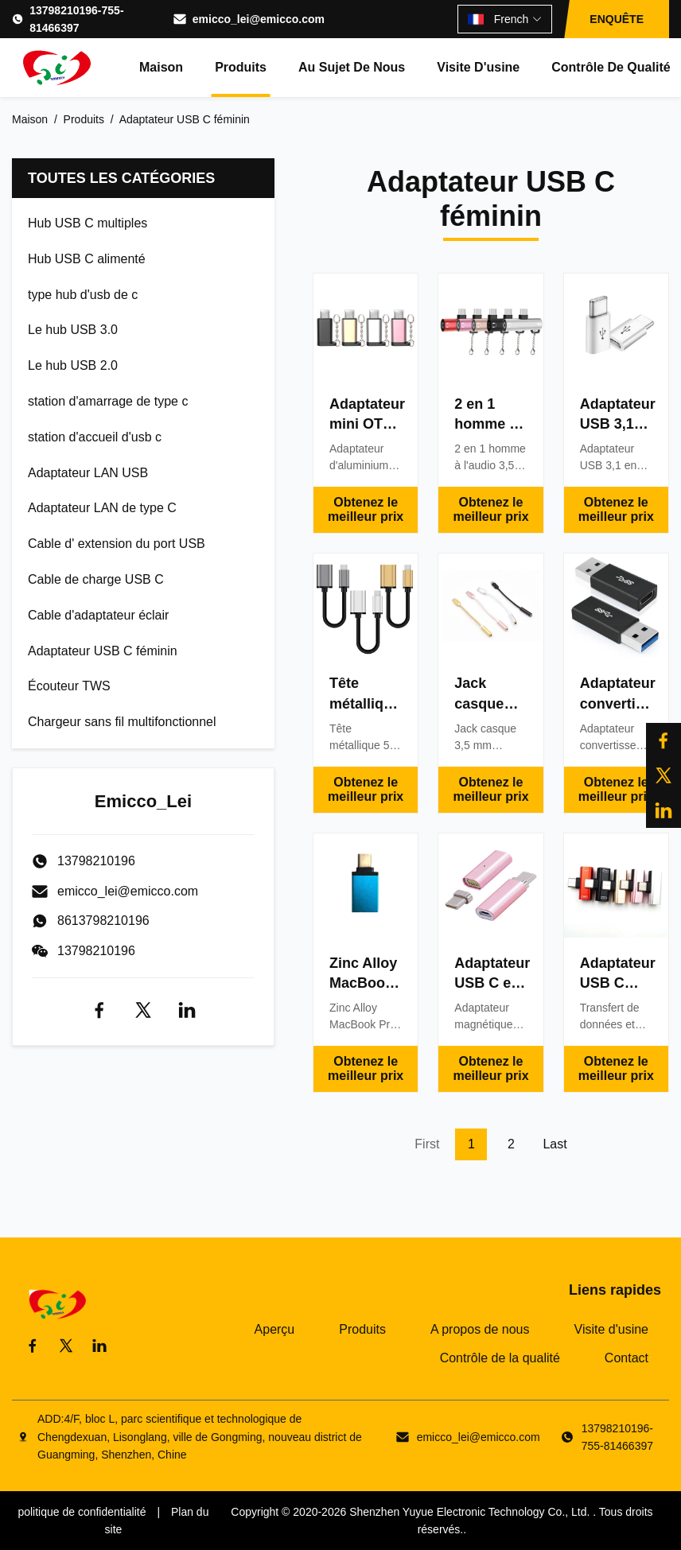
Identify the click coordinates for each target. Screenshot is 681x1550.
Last (554, 1144)
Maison (161, 67)
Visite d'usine (478, 67)
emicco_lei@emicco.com (259, 19)
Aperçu (275, 1329)
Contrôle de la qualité (500, 1358)
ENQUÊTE (617, 19)
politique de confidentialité (82, 1511)
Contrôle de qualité (610, 67)
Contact (626, 1358)
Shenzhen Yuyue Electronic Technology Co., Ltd (467, 1511)
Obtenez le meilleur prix (365, 509)
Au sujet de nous (351, 67)
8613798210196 (103, 920)
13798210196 (96, 951)
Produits (241, 67)
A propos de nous (480, 1329)
